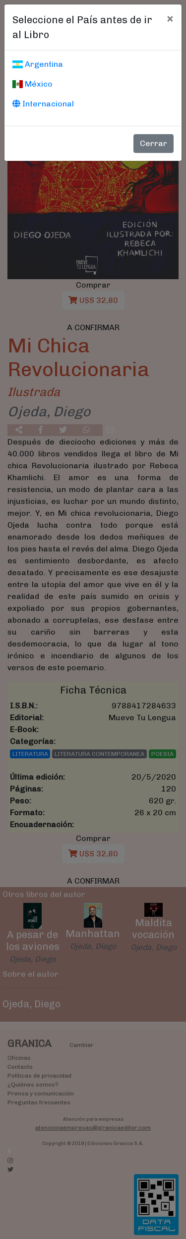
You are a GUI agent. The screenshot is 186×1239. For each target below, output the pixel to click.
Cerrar (153, 143)
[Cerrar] (170, 18)
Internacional (43, 103)
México (32, 84)
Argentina (37, 64)
